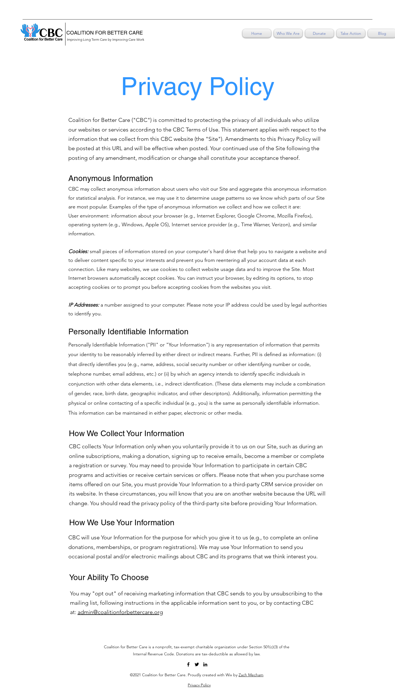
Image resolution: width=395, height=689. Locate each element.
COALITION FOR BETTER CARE (104, 33)
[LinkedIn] (205, 664)
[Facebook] (188, 664)
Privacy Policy (199, 685)
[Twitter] (197, 664)
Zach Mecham (251, 674)
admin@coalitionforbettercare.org (120, 612)
